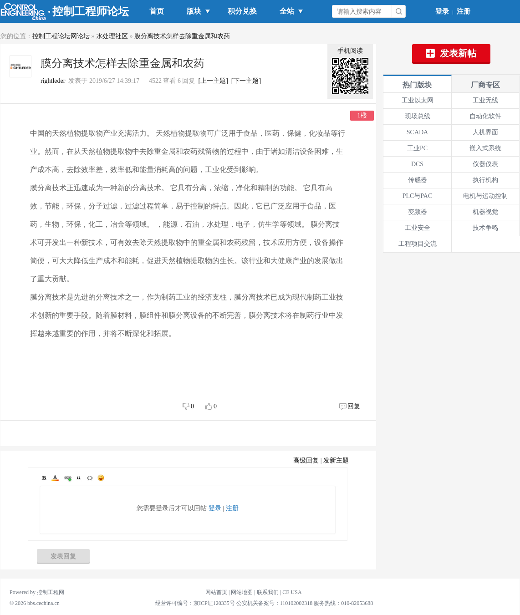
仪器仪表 (485, 164)
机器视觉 (485, 211)
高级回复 (306, 460)
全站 (289, 11)
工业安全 (417, 227)
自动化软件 (485, 116)
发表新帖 (451, 53)
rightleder (53, 80)
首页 (156, 11)
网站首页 (216, 592)
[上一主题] (213, 80)
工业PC (417, 148)
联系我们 (268, 592)
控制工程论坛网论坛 (61, 36)
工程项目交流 (417, 243)
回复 (353, 406)
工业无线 (485, 100)
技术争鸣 (485, 227)
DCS (417, 164)
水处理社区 (112, 36)
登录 (442, 11)
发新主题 (336, 460)
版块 (196, 11)
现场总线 (417, 116)
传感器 (417, 180)
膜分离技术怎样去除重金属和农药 (182, 36)
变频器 (417, 211)
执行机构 (485, 180)
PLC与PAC (418, 196)
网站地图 (242, 592)
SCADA (417, 132)
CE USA (291, 592)
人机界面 (485, 132)
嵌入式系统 (485, 148)
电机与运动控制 (485, 196)
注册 (463, 11)
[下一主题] (246, 80)
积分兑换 (242, 11)
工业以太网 (417, 100)
